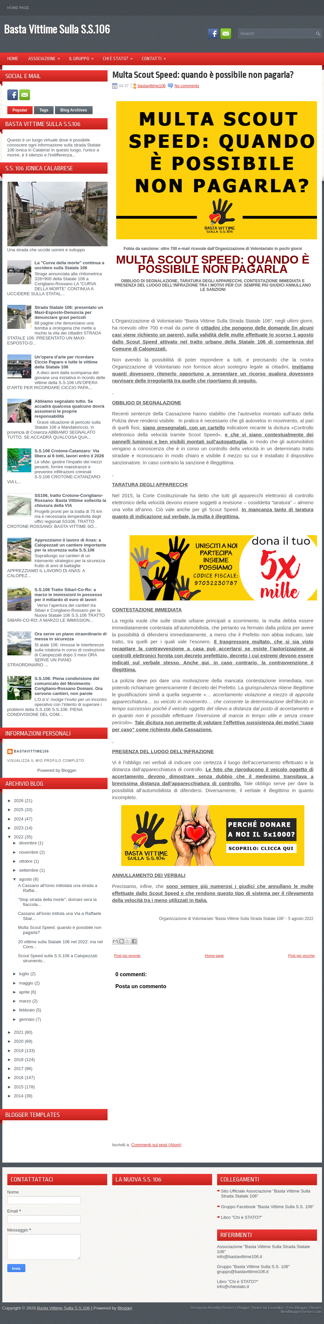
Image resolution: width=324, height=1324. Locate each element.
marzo (25, 1000)
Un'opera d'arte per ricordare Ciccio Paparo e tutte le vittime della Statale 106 (66, 361)
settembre (29, 870)
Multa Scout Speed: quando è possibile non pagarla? (203, 75)
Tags (43, 110)
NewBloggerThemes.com (301, 1312)
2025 (19, 809)
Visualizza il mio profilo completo (45, 761)
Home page (18, 8)
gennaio (27, 1019)
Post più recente (127, 956)
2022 (19, 836)
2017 (19, 1068)
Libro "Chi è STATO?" (241, 1217)
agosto (26, 879)
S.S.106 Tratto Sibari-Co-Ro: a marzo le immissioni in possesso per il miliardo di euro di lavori (68, 594)
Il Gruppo (83, 56)
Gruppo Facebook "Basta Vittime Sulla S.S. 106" (267, 1206)
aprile (25, 992)
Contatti (156, 56)
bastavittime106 (151, 86)
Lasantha (275, 1308)
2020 (19, 1041)
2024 (19, 818)
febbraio (27, 1009)
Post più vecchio (301, 956)
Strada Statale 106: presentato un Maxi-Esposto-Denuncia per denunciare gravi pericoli (69, 312)
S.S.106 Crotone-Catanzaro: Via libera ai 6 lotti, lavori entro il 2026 (69, 453)
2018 (19, 1059)
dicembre (28, 842)
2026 (19, 800)
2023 (19, 827)
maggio (26, 983)
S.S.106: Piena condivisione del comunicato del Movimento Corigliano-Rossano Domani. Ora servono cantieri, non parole (69, 686)
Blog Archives (73, 110)
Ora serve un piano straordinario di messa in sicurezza (71, 636)
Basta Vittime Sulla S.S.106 (57, 29)
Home (12, 58)
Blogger (68, 770)
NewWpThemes (221, 1308)
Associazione (46, 56)
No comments (186, 86)
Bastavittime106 (31, 751)
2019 (19, 1050)
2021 (19, 1032)
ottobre (26, 861)
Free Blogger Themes (304, 1308)
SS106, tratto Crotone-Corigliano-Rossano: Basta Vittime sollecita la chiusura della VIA (70, 500)
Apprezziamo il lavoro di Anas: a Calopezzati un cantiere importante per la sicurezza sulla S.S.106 (70, 545)
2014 (19, 1095)
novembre (29, 852)
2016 (19, 1077)
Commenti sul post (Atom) (156, 1144)
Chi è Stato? (120, 56)
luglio (24, 973)
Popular (20, 110)
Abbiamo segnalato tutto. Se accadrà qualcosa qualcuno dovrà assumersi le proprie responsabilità (70, 409)
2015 (19, 1086)
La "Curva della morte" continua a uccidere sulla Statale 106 (70, 265)
